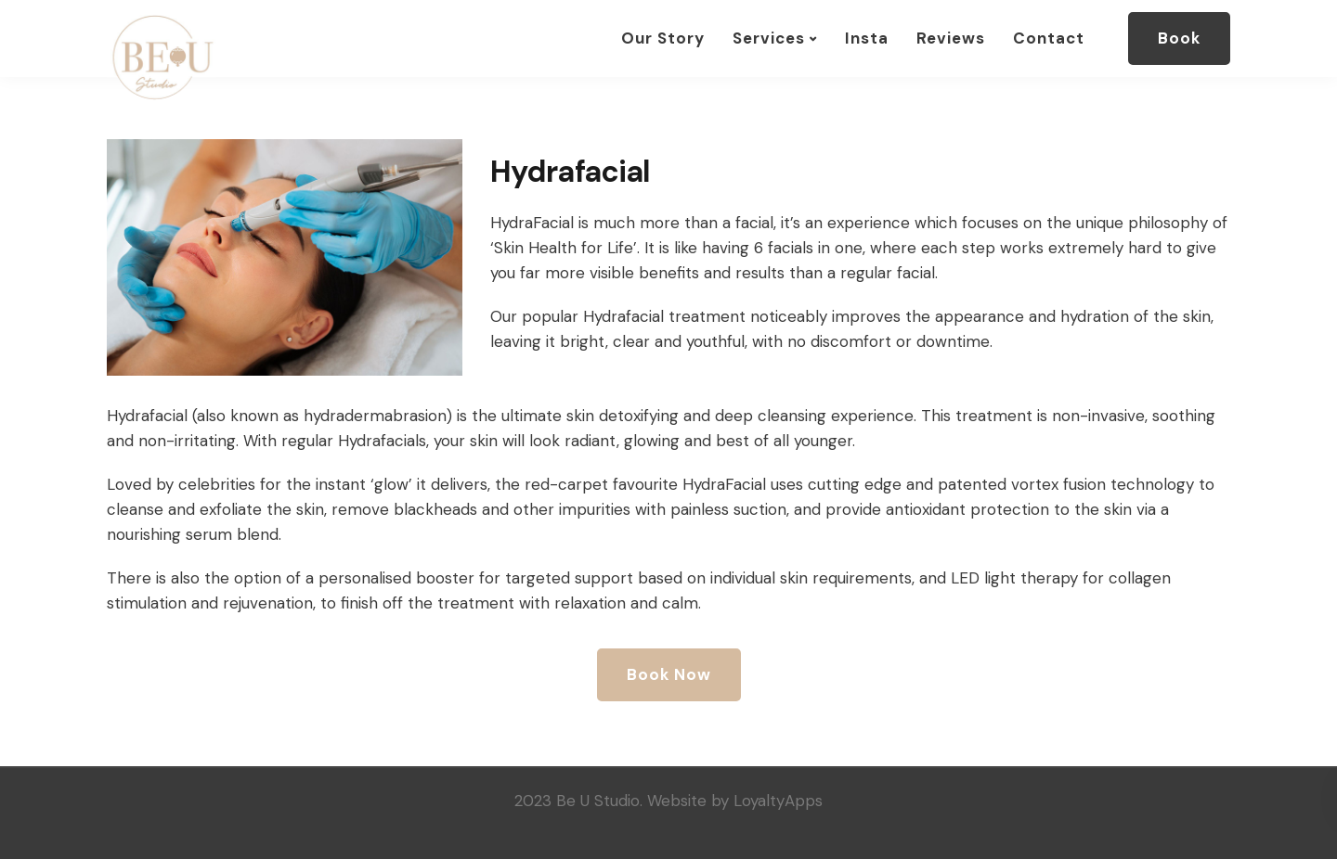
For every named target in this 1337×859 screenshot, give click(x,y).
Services (769, 38)
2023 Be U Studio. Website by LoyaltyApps (668, 800)
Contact (1048, 38)
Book (1179, 38)
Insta (867, 38)
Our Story (663, 38)
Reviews (950, 38)
